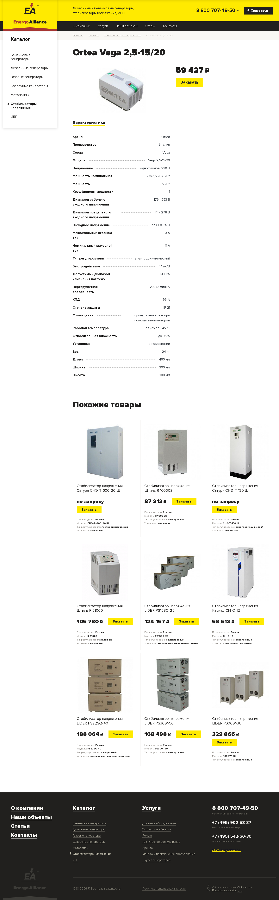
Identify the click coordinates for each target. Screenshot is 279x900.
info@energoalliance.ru (226, 850)
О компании (81, 26)
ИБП (75, 860)
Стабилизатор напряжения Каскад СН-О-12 (235, 608)
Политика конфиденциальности (164, 889)
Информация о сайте (224, 890)
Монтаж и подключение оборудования (168, 854)
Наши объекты (127, 26)
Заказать (189, 82)
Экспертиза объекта (156, 829)
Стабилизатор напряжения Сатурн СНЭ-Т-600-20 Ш (100, 488)
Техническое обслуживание (161, 842)
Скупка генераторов (156, 860)
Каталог (20, 39)
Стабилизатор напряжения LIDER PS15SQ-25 (167, 608)
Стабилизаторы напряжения (92, 854)
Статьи (150, 26)
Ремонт (147, 835)
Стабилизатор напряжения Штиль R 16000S (167, 488)
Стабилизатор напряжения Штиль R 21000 (100, 608)
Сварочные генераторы (89, 842)
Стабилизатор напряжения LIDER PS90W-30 (235, 721)
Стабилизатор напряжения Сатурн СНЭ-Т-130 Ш (235, 488)
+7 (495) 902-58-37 (231, 823)
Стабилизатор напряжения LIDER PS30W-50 (167, 721)
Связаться (257, 11)
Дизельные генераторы (89, 829)
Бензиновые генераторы (89, 823)
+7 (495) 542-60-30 (231, 836)
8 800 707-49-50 (215, 11)
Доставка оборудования (159, 823)
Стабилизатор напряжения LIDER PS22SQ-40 (100, 721)
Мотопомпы (80, 848)
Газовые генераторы (87, 835)
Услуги (103, 26)
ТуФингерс (244, 887)
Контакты (170, 26)
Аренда (147, 848)
